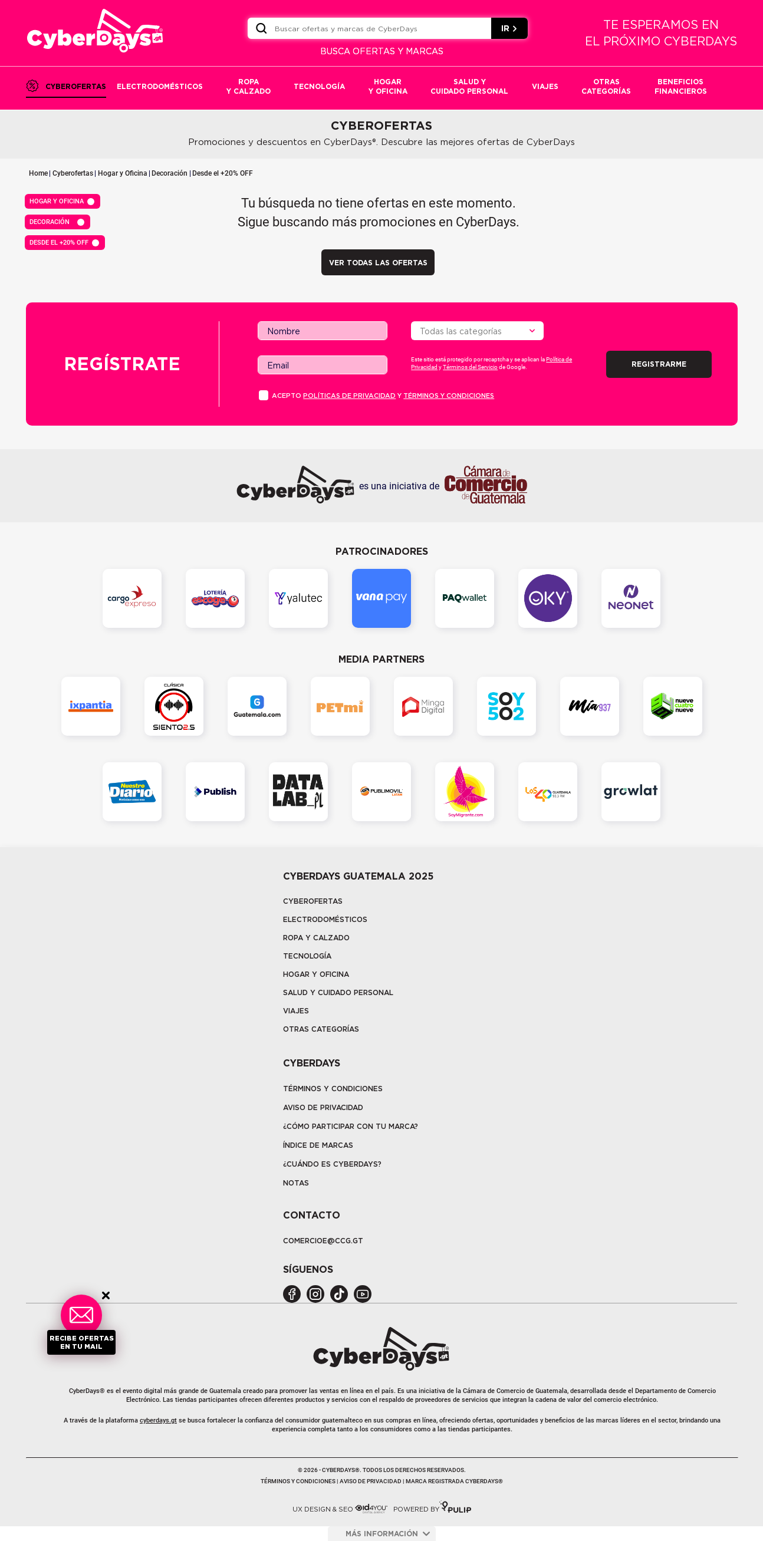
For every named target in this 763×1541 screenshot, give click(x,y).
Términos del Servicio (470, 367)
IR (509, 28)
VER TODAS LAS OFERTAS (378, 262)
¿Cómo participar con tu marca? (350, 1126)
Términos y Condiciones (333, 1088)
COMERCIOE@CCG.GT (323, 1240)
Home (38, 173)
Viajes (296, 1010)
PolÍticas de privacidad (349, 395)
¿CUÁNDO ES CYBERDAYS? (332, 1164)
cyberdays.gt (158, 1420)
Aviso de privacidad (323, 1107)
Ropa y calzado (316, 937)
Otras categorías (321, 1029)
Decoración (170, 173)
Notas (296, 1182)
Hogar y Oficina (122, 173)
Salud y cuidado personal (338, 992)
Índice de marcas (318, 1145)
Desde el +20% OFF (222, 173)
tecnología (307, 955)
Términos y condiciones (448, 395)
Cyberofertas (72, 173)
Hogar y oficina (316, 974)
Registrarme (659, 364)
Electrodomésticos (325, 919)
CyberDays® (87, 1391)
